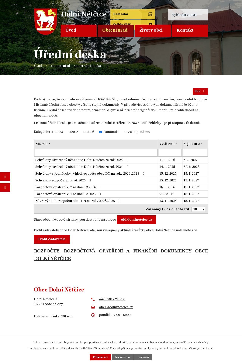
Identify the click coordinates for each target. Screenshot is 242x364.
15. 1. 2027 (191, 175)
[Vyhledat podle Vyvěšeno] (170, 153)
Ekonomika (110, 133)
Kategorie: (42, 133)
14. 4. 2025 (167, 168)
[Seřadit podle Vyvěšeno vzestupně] (177, 143)
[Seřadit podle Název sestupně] (49, 145)
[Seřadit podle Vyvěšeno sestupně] (177, 145)
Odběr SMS (147, 17)
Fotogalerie (5, 176)
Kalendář (120, 15)
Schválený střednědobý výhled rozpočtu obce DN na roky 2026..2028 (90, 175)
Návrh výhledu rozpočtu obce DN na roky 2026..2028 (78, 202)
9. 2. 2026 (166, 195)
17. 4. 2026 (167, 161)
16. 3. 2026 (167, 189)
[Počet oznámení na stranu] (198, 210)
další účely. (202, 342)
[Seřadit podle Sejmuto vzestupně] (202, 143)
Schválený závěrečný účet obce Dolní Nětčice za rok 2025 (82, 161)
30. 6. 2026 (191, 168)
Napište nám (5, 187)
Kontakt (185, 30)
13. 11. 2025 (168, 202)
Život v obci (151, 30)
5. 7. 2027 (191, 161)
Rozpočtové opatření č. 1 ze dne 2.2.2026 (68, 195)
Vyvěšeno (167, 145)
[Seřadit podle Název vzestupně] (49, 143)
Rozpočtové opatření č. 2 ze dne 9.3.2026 (69, 189)
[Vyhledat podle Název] (96, 153)
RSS (200, 93)
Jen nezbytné (123, 357)
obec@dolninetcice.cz (116, 308)
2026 (90, 133)
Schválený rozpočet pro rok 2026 (63, 182)
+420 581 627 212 (112, 300)
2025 (74, 133)
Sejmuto (192, 145)
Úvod (70, 30)
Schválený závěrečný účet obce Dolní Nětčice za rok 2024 (82, 168)
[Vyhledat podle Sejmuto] (195, 153)
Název (41, 145)
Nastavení (144, 357)
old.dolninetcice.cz (137, 220)
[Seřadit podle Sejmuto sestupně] (202, 145)
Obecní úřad (115, 30)
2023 (59, 133)
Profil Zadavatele (53, 240)
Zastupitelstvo (139, 133)
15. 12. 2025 (168, 175)
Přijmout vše (99, 357)
